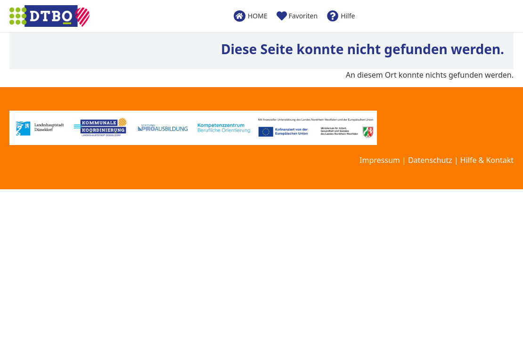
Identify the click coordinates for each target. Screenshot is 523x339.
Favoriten (297, 16)
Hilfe (341, 16)
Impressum (380, 160)
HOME (251, 15)
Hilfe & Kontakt (487, 160)
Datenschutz (430, 160)
